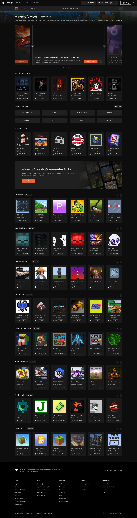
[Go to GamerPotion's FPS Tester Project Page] (114, 444)
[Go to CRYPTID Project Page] (59, 89)
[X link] (118, 470)
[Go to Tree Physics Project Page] (96, 210)
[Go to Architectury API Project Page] (78, 410)
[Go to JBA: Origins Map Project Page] (41, 310)
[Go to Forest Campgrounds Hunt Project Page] (114, 310)
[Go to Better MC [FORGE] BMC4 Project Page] (78, 377)
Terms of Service (19, 513)
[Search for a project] (89, 8)
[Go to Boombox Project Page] (59, 144)
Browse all (118, 106)
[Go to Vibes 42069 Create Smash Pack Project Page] (59, 244)
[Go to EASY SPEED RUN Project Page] (96, 310)
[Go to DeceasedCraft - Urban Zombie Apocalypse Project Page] (41, 377)
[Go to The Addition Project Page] (114, 210)
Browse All (31, 8)
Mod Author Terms (47, 513)
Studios (37, 3)
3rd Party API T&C (42, 495)
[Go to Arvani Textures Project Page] (23, 277)
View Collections (28, 181)
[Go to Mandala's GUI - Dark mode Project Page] (96, 344)
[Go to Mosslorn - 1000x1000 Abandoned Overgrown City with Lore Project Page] (96, 444)
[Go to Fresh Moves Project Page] (41, 344)
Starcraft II (18, 495)
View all (28, 195)
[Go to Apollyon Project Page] (114, 89)
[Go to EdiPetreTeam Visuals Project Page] (78, 277)
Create (28, 3)
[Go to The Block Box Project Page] (96, 144)
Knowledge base (85, 484)
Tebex (104, 489)
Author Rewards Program (43, 489)
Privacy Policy (29, 513)
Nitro (104, 492)
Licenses (38, 513)
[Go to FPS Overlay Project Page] (23, 210)
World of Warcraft (20, 489)
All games (17, 484)
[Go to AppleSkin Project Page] (114, 410)
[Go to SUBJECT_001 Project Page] (41, 210)
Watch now (91, 61)
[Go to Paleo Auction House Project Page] (78, 210)
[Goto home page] (8, 3)
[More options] (133, 3)
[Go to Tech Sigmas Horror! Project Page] (41, 244)
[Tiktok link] (108, 470)
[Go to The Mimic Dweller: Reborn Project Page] (78, 89)
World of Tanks (19, 504)
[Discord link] (115, 470)
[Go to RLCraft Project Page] (96, 377)
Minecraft (17, 487)
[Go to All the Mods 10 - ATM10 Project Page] (23, 377)
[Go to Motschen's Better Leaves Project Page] (114, 344)
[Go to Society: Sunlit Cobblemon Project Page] (78, 144)
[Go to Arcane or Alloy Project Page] (96, 244)
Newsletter (61, 492)
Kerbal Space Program (21, 498)
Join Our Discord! (63, 484)
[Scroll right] (121, 195)
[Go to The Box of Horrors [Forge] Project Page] (96, 89)
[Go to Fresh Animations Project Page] (23, 344)
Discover (23, 8)
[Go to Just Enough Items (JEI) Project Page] (41, 410)
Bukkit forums (62, 498)
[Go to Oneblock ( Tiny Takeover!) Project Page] (23, 444)
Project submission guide (43, 487)
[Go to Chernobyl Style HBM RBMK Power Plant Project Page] (78, 310)
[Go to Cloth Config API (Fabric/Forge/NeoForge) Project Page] (59, 410)
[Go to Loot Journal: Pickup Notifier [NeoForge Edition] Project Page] (114, 144)
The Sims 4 (18, 492)
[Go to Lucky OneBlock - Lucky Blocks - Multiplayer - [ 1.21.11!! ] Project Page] (41, 444)
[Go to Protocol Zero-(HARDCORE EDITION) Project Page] (78, 244)
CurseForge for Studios (109, 487)
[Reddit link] (121, 470)
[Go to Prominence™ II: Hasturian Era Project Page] (114, 377)
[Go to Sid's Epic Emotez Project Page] (59, 277)
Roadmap (61, 495)
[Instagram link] (105, 470)
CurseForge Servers (64, 501)
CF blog (61, 489)
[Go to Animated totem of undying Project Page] (96, 277)
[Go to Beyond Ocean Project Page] (41, 144)
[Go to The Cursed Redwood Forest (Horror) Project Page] (23, 89)
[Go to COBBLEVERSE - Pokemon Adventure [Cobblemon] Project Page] (59, 377)
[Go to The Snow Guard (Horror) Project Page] (41, 89)
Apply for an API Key (42, 492)
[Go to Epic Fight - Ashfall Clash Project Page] (41, 277)
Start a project (40, 484)
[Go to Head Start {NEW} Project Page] (23, 310)
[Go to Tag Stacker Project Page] (23, 144)
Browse (19, 3)
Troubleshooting (85, 487)
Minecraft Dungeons (20, 501)
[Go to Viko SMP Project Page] (114, 244)
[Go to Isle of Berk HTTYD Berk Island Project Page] (78, 444)
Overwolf (105, 484)
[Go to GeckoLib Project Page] (23, 410)
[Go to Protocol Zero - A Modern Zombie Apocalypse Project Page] (23, 244)
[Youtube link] (111, 470)
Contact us (83, 489)
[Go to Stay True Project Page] (59, 344)
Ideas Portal (62, 487)
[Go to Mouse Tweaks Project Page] (96, 410)
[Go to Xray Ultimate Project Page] (78, 344)
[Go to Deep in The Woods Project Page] (59, 310)
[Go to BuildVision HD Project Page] (114, 277)
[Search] (120, 8)
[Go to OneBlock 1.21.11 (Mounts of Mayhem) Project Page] (59, 444)
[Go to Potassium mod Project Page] (59, 210)
